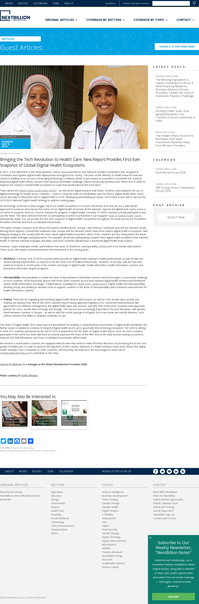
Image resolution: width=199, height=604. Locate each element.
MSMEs (106, 548)
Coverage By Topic (151, 20)
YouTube (171, 472)
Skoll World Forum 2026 (171, 172)
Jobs (56, 3)
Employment (109, 518)
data (8, 451)
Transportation (59, 529)
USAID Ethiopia (29, 375)
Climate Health (110, 507)
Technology (29, 448)
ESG (104, 522)
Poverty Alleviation (112, 552)
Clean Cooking (110, 499)
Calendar (40, 3)
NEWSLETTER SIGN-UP (116, 471)
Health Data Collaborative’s (92, 284)
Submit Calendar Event (165, 503)
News (9, 3)
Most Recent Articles (11, 492)
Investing (56, 514)
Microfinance (109, 544)
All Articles (5, 499)
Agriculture (57, 492)
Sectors (57, 485)
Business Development (115, 495)
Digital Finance (110, 510)
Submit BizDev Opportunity (168, 499)
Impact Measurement (114, 540)
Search (194, 3)
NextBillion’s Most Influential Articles (20, 495)
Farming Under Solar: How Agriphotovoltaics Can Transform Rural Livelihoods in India (175, 116)
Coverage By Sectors (105, 20)
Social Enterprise (60, 518)
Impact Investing (111, 537)
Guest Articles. (22, 47)
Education (56, 495)
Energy (55, 499)
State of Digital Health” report (125, 215)
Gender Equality (110, 533)
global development (19, 451)
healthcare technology (38, 451)
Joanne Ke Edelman (10, 153)
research (52, 451)
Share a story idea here (179, 47)
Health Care (18, 448)
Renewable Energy (112, 555)
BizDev (23, 3)
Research (107, 559)
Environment (58, 503)
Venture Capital (110, 567)
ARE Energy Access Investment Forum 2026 (175, 189)
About (68, 3)
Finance (55, 507)
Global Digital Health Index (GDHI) (37, 190)
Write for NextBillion (164, 495)
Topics (107, 485)
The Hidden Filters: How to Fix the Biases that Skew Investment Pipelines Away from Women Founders (174, 140)
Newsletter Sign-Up (163, 514)
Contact (186, 20)
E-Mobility (107, 514)
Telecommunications (62, 525)
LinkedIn (178, 472)
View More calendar (188, 160)
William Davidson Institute (136, 3)
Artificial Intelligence (113, 492)
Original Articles (61, 20)
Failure (105, 525)
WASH (54, 533)
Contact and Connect (164, 518)
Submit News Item (163, 510)
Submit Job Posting (163, 507)
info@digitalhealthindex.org (15, 353)
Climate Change (110, 503)
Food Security (109, 529)
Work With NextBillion (165, 492)
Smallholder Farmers (113, 563)
